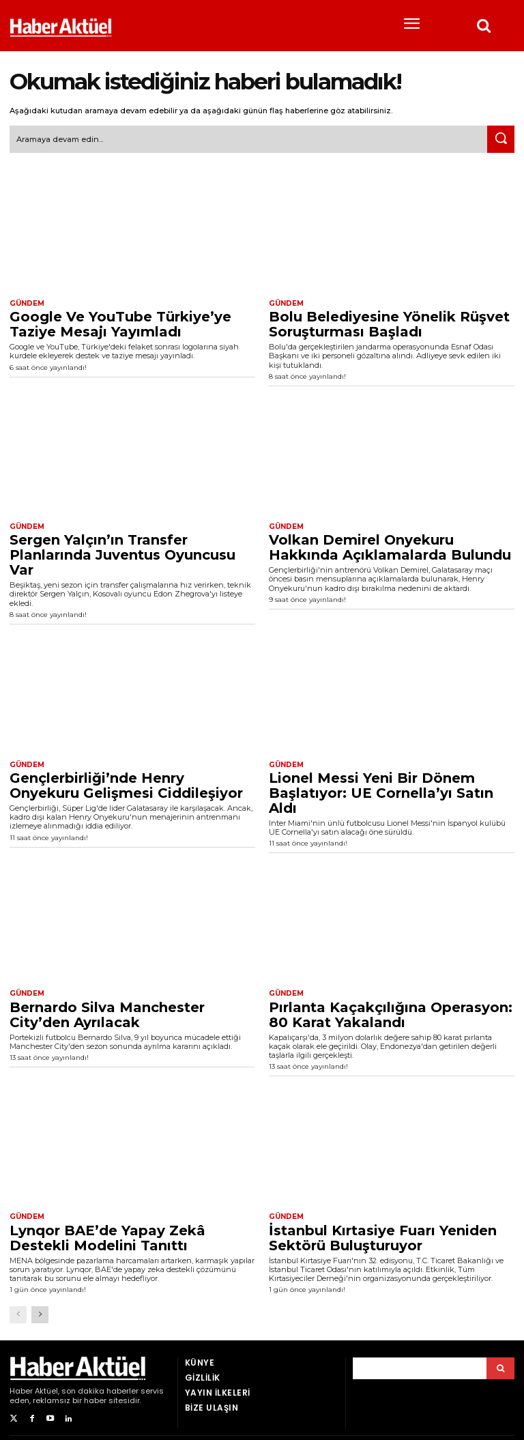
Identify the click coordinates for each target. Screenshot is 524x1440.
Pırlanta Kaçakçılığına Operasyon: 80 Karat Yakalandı (390, 1013)
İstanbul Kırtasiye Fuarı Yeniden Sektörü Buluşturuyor (383, 1236)
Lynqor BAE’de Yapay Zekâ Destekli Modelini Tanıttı (107, 1236)
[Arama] (500, 1367)
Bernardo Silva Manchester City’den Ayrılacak (107, 1013)
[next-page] (39, 1313)
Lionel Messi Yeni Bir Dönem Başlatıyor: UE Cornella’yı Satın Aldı (381, 791)
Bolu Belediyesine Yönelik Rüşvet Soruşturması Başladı (389, 323)
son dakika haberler (100, 1389)
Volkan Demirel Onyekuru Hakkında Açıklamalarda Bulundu (390, 546)
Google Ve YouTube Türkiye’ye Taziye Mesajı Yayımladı (120, 323)
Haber (21, 1389)
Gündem (27, 303)
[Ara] (500, 139)
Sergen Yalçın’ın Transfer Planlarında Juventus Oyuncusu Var (122, 554)
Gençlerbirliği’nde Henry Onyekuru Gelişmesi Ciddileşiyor (126, 784)
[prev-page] (18, 1313)
